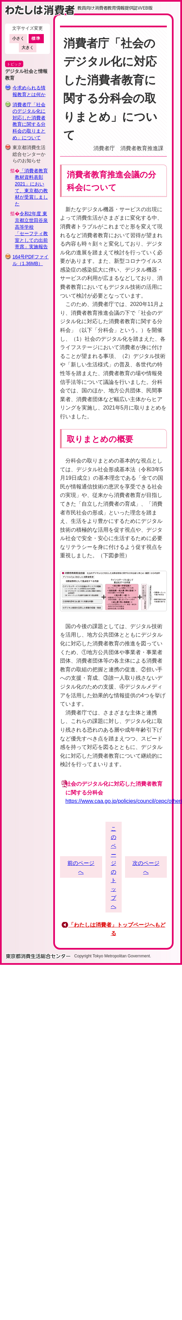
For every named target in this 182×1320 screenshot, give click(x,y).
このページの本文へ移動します (91, 1)
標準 (36, 38)
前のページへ (80, 867)
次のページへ (145, 867)
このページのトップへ (113, 867)
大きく (28, 47)
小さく (18, 38)
